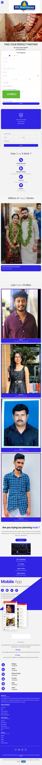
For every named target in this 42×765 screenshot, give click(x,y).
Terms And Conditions (12, 89)
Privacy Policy (4, 722)
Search (21, 145)
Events (2, 739)
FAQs (2, 709)
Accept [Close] (23, 761)
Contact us (3, 707)
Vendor (2, 741)
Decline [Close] (18, 761)
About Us (3, 720)
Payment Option (4, 713)
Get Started (21, 540)
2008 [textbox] (30, 79)
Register (21, 103)
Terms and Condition (5, 728)
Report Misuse (4, 726)
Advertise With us (4, 743)
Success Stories (4, 711)
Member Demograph (5, 714)
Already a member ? (7, 101)
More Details (14, 665)
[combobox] (8, 79)
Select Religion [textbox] (6, 82)
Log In (2, 737)
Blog (2, 729)
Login (11, 101)
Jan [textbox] (16, 79)
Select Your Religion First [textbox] (8, 86)
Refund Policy (4, 724)
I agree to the (10, 89)
